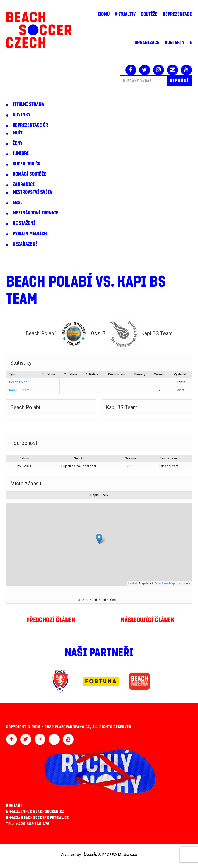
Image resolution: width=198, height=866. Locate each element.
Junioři (21, 153)
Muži (18, 132)
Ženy (17, 143)
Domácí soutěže (29, 174)
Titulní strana (28, 104)
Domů (104, 14)
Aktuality (125, 14)
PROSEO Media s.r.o (119, 854)
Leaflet (132, 583)
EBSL (17, 202)
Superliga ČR (26, 163)
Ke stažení (24, 223)
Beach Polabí (18, 382)
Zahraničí (24, 184)
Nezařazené (25, 244)
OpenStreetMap (165, 583)
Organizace (147, 42)
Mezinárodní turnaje (35, 213)
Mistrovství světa (32, 192)
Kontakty (174, 42)
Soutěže (149, 14)
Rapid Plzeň (99, 495)
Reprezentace (177, 14)
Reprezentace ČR (30, 125)
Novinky (21, 114)
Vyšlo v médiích (30, 233)
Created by (79, 855)
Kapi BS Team (19, 390)
